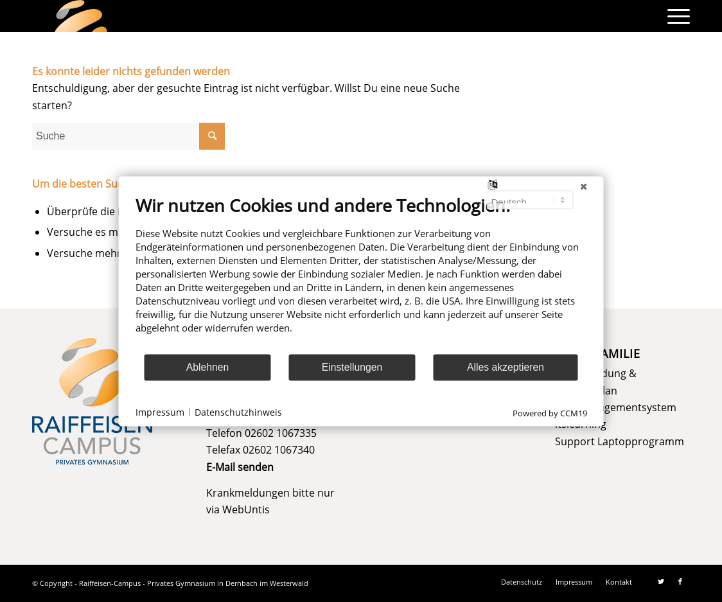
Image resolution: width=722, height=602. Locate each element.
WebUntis (246, 509)
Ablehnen (207, 367)
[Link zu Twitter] (661, 581)
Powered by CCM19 (550, 412)
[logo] (81, 16)
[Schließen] (584, 186)
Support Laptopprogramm (619, 441)
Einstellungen (352, 367)
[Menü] (674, 16)
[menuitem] (674, 16)
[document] (361, 273)
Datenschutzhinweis (238, 412)
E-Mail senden (240, 467)
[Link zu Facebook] (680, 581)
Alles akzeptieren (505, 367)
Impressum (160, 412)
